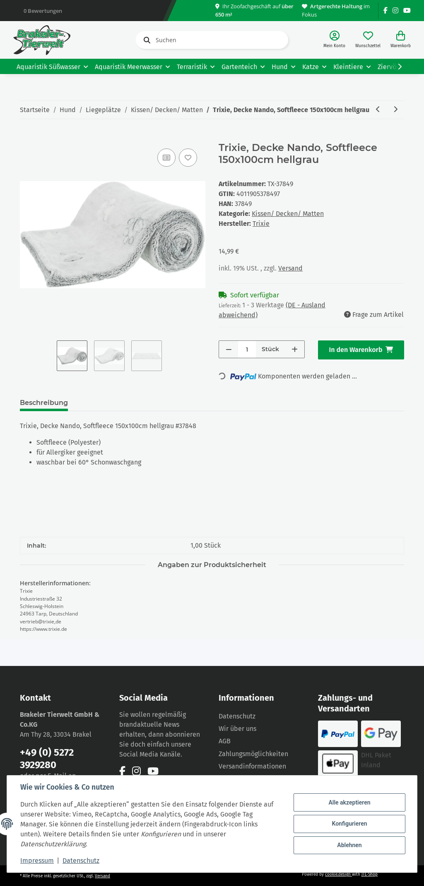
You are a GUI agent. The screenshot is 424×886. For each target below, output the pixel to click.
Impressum (37, 860)
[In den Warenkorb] (26, 137)
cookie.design (338, 874)
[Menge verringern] (228, 349)
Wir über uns (237, 729)
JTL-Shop (369, 874)
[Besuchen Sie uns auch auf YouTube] (407, 10)
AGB (225, 741)
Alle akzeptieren (349, 802)
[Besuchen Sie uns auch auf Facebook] (385, 10)
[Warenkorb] (400, 40)
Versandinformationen (252, 766)
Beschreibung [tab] (44, 403)
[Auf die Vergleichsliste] (166, 157)
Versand (290, 268)
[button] (334, 40)
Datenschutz (237, 716)
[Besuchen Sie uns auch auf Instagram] (395, 10)
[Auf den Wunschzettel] (188, 157)
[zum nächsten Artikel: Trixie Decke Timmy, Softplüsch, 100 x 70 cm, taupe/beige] (395, 110)
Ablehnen (349, 845)
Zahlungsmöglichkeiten (253, 754)
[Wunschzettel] (368, 40)
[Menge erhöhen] (294, 349)
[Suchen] (212, 40)
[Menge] (247, 349)
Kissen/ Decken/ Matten (288, 214)
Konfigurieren (349, 823)
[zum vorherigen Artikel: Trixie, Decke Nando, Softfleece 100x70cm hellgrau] (378, 110)
